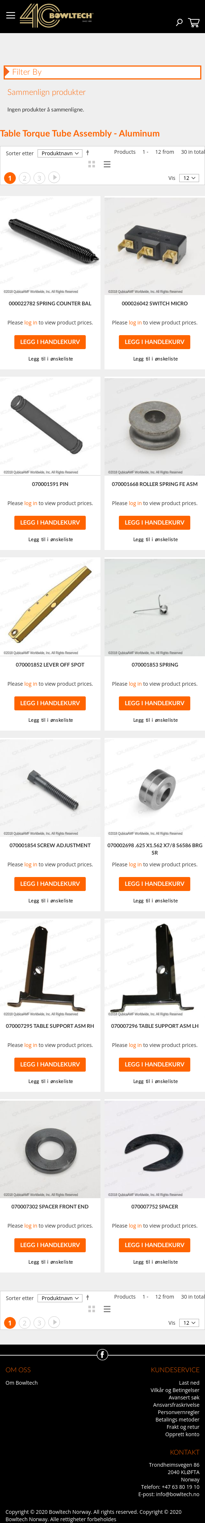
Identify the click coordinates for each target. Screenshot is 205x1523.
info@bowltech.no (177, 1494)
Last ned (189, 1382)
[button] (154, 359)
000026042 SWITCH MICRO (155, 303)
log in (30, 322)
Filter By (27, 72)
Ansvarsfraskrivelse (176, 1404)
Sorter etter (19, 153)
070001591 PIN (50, 484)
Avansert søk (184, 1397)
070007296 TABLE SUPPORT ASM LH (155, 1026)
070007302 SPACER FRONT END (50, 1207)
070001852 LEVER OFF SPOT (50, 665)
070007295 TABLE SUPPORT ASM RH (50, 1026)
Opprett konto (182, 1434)
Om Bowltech (22, 1382)
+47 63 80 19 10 (180, 1486)
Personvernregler (178, 1412)
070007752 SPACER (154, 1207)
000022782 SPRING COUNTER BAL (50, 303)
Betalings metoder (177, 1419)
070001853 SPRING (155, 665)
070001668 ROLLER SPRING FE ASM (155, 484)
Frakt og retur (183, 1426)
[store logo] (56, 15)
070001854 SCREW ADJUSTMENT (50, 845)
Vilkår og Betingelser (175, 1390)
